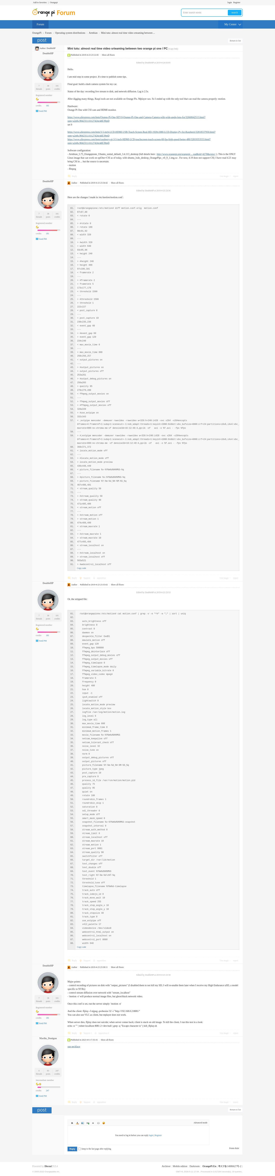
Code (98, 1123)
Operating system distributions (70, 33)
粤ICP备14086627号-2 (229, 1166)
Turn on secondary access (242, 2)
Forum (40, 24)
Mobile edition (180, 1166)
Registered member (44, 95)
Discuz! (48, 1166)
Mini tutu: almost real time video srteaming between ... (128, 33)
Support (87, 578)
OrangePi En (209, 1166)
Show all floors (108, 55)
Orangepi (54, 2)
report (235, 176)
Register (236, 2)
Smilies (103, 1123)
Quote (93, 1123)
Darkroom (195, 1166)
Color (77, 1123)
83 (48, 1070)
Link (88, 1123)
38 (48, 86)
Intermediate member (45, 1080)
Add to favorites (40, 2)
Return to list (235, 40)
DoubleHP (51, 48)
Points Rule (234, 1148)
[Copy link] (173, 49)
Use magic (224, 176)
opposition (101, 578)
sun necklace (74, 1046)
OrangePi (37, 33)
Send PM (43, 111)
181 (57, 86)
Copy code (81, 568)
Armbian (93, 33)
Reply (74, 176)
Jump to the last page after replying (94, 1149)
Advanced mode (200, 1122)
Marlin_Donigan (48, 1038)
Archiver (166, 1166)
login (229, 2)
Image (82, 1123)
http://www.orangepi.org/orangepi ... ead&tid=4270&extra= (186, 154)
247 (57, 1070)
